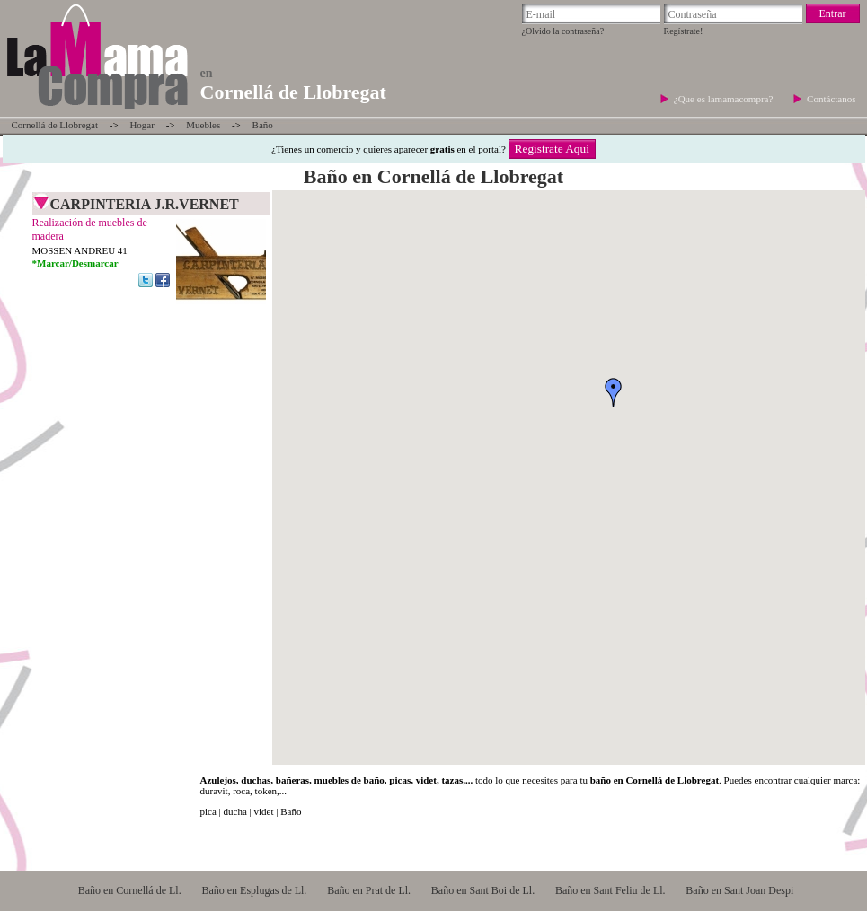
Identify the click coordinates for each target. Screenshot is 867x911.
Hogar (142, 124)
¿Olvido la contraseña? (563, 31)
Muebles (203, 124)
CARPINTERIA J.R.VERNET (144, 204)
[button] (613, 392)
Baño (262, 124)
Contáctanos (831, 98)
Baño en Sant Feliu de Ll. (610, 890)
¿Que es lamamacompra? (724, 98)
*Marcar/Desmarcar (75, 263)
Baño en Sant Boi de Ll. (483, 890)
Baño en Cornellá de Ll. (129, 890)
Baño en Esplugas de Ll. (253, 890)
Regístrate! (683, 31)
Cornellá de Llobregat (55, 124)
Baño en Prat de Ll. (369, 890)
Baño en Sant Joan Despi (739, 890)
